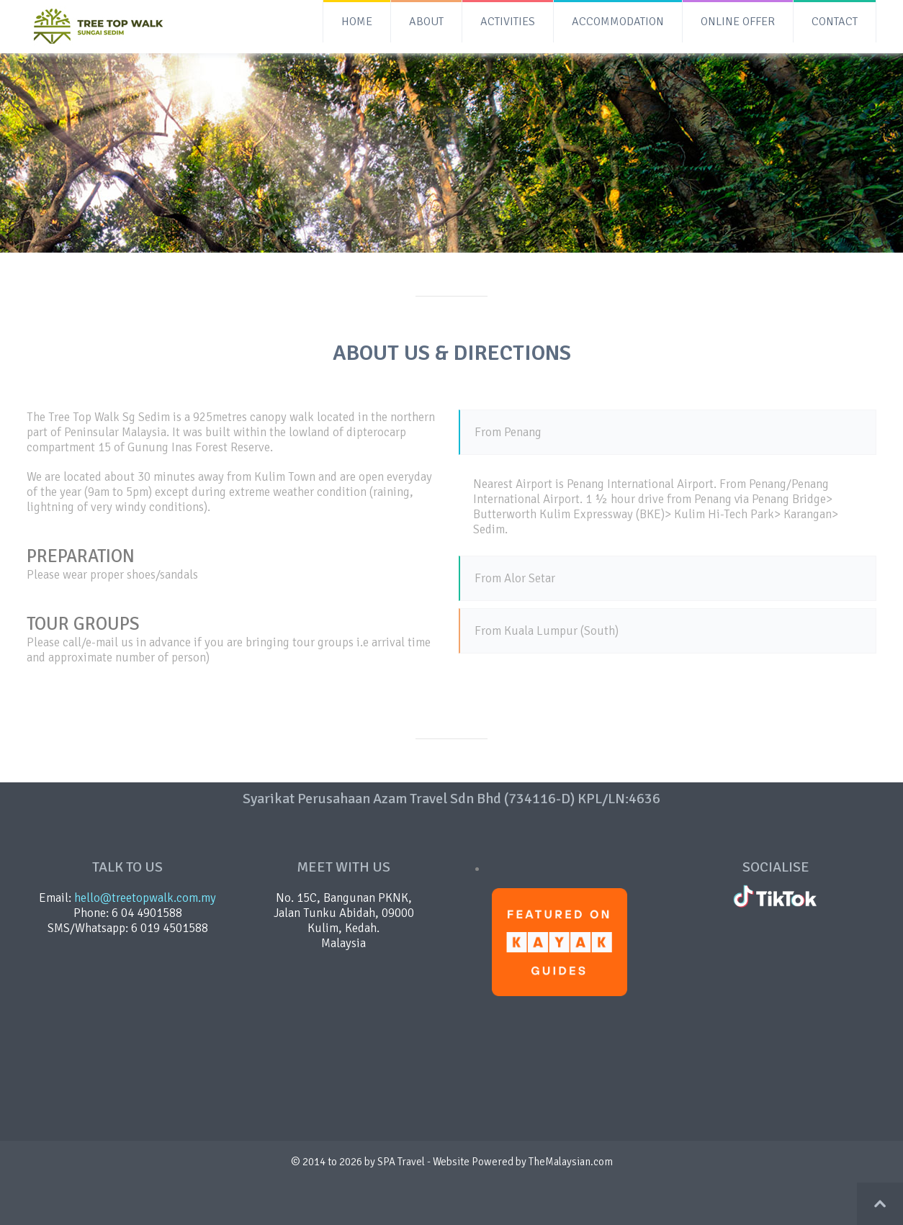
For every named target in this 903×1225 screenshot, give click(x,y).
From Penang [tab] (508, 432)
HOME (356, 21)
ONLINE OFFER (738, 21)
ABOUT (426, 21)
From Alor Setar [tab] (515, 578)
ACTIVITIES (507, 21)
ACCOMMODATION (618, 21)
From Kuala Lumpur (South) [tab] (547, 630)
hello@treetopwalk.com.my (145, 897)
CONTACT (835, 21)
